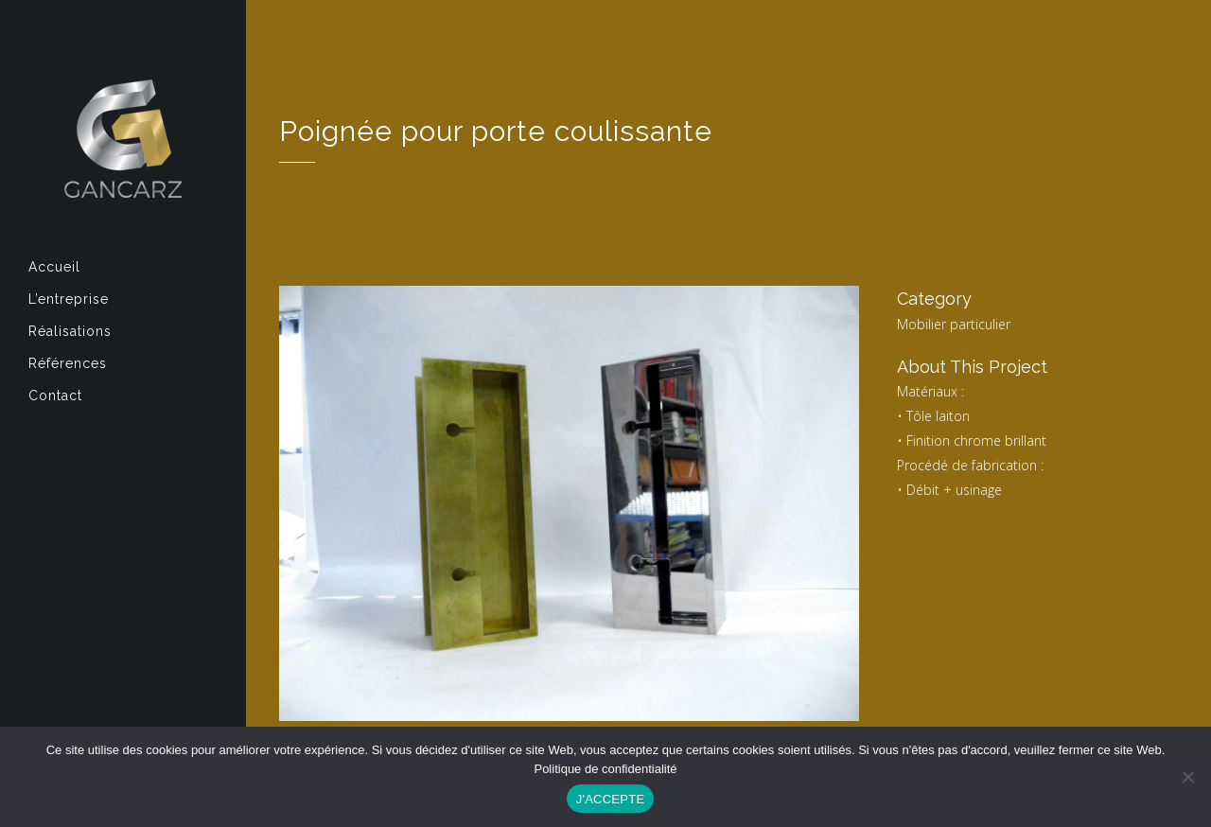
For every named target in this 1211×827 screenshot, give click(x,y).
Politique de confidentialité (605, 769)
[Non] (1187, 776)
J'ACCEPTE (610, 799)
